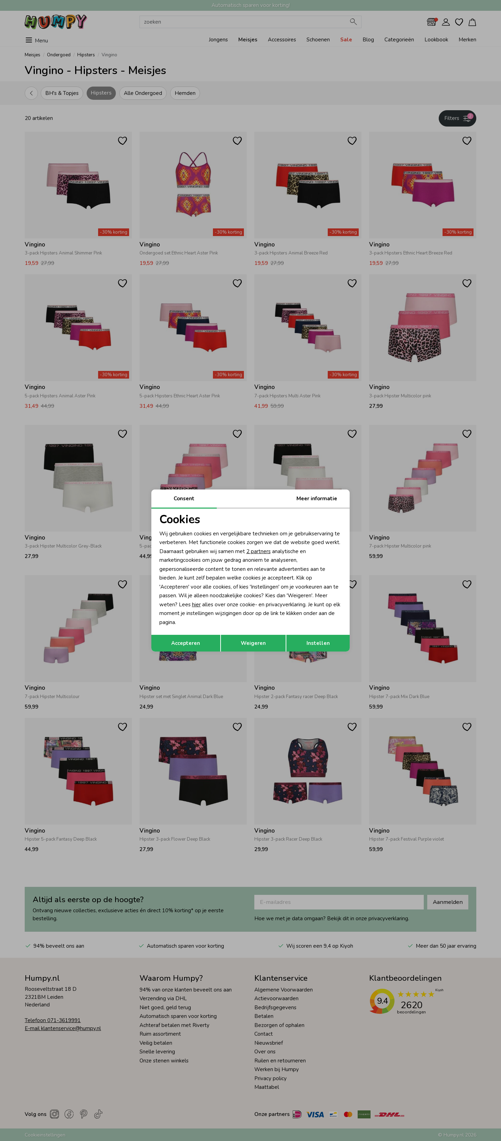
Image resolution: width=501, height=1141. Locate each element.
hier (196, 604)
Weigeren (253, 643)
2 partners (258, 551)
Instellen (318, 643)
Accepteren (185, 643)
